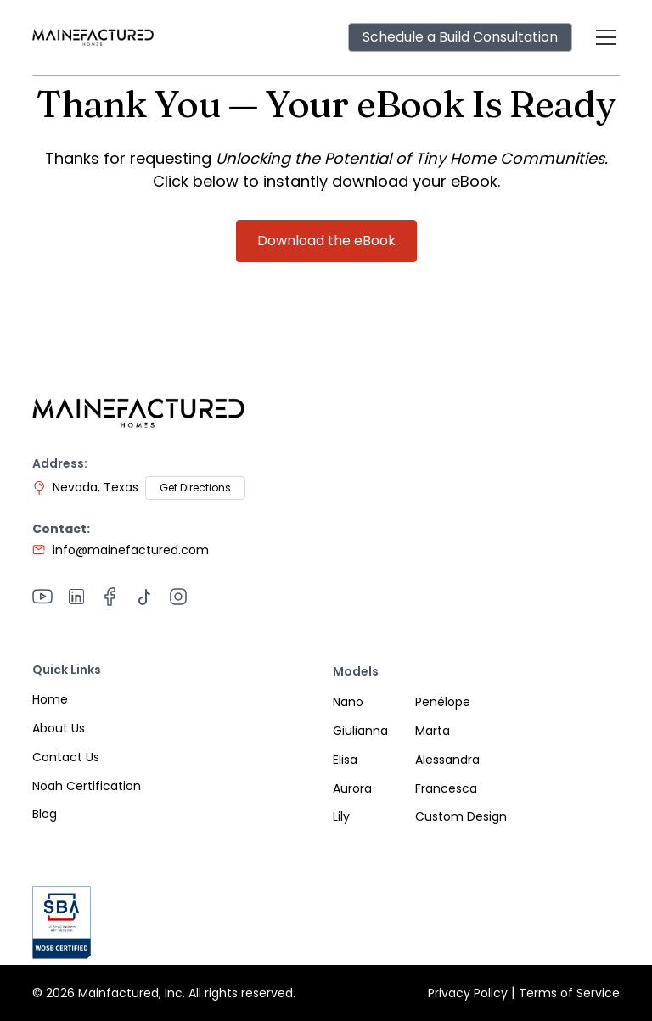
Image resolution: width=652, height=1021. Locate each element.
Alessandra (447, 759)
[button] (603, 37)
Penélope (442, 701)
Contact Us (65, 757)
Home (50, 699)
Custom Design (461, 816)
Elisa (345, 759)
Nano (348, 701)
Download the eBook (326, 240)
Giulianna (360, 730)
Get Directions (195, 487)
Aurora (352, 788)
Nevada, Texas (95, 487)
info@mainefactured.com (131, 549)
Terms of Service (569, 993)
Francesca (446, 788)
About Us (58, 728)
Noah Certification (86, 785)
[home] (93, 37)
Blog (44, 813)
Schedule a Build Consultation (460, 37)
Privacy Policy (468, 993)
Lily (341, 816)
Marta (432, 730)
